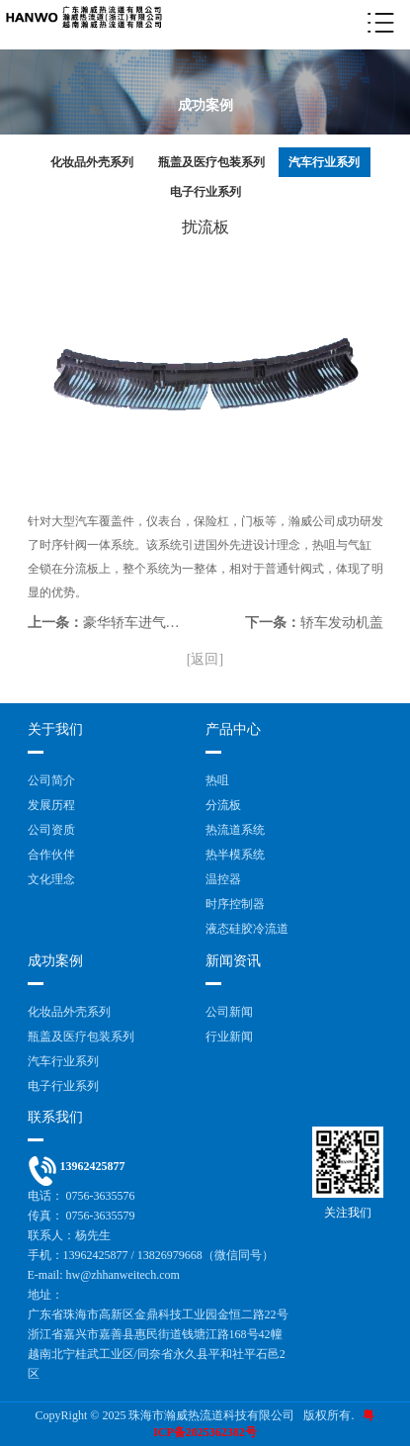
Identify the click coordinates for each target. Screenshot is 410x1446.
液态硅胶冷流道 (246, 929)
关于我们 (55, 729)
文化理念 (51, 879)
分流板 (223, 805)
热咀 (217, 780)
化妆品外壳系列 (91, 162)
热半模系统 (235, 854)
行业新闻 (229, 1036)
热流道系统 (235, 830)
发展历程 (51, 805)
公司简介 (51, 780)
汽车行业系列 (324, 162)
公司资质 (51, 830)
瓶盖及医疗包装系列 (211, 162)
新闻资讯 (233, 960)
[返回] (205, 659)
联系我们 (55, 1117)
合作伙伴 (51, 854)
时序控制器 (235, 904)
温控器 (223, 879)
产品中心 (233, 729)
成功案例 (55, 960)
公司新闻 (229, 1012)
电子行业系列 (205, 192)
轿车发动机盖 (341, 622)
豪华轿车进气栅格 (138, 622)
